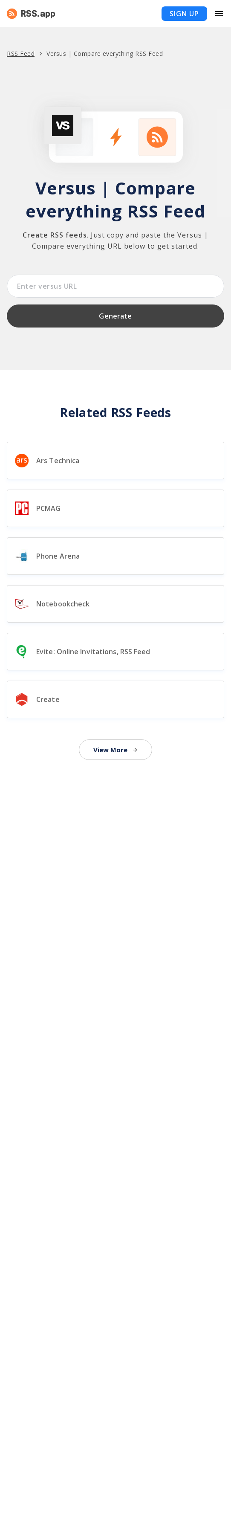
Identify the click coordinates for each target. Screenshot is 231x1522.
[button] (115, 13)
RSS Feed (21, 53)
